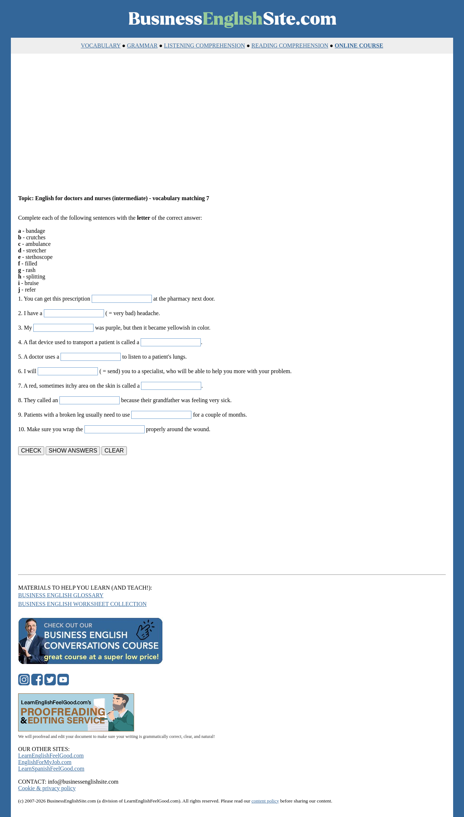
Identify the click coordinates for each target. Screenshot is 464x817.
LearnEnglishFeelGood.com (51, 755)
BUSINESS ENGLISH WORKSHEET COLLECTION (82, 604)
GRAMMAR (142, 45)
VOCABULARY (101, 45)
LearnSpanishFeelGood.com (51, 769)
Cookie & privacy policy (47, 788)
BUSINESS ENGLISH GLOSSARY (61, 595)
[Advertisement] (232, 125)
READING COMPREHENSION (290, 45)
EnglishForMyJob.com (44, 762)
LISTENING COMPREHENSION (204, 45)
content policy (265, 801)
